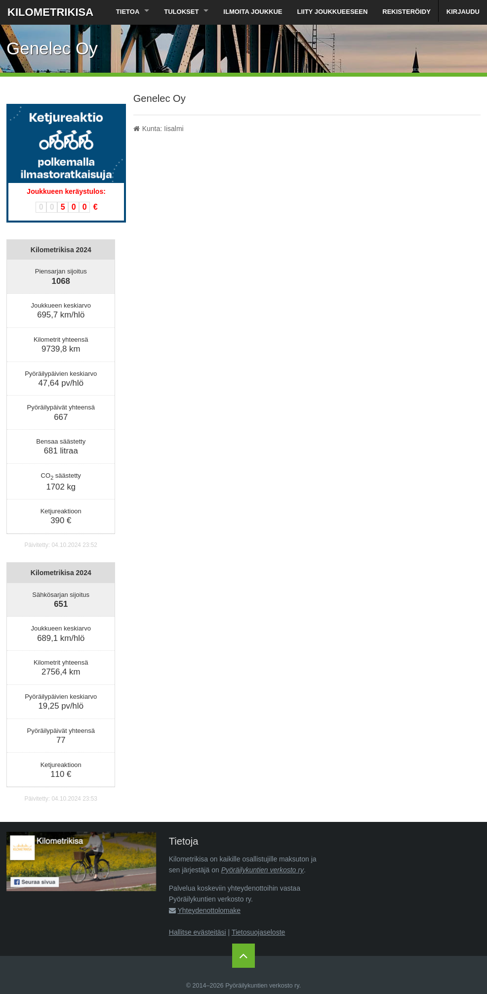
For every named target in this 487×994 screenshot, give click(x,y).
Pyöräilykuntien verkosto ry (262, 870)
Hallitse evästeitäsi (197, 932)
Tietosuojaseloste (258, 932)
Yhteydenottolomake (209, 910)
